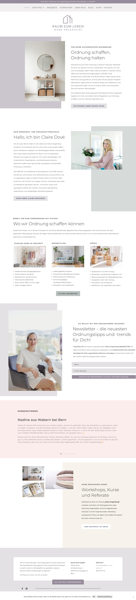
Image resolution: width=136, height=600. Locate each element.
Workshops (66, 8)
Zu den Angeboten (68, 293)
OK (94, 596)
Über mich (80, 8)
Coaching (37, 8)
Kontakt (108, 8)
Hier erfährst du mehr (96, 527)
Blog (91, 8)
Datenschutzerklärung (104, 596)
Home (27, 8)
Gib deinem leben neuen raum (89, 106)
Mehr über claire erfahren (30, 198)
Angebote (52, 8)
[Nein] (133, 597)
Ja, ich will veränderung (68, 582)
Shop (98, 8)
